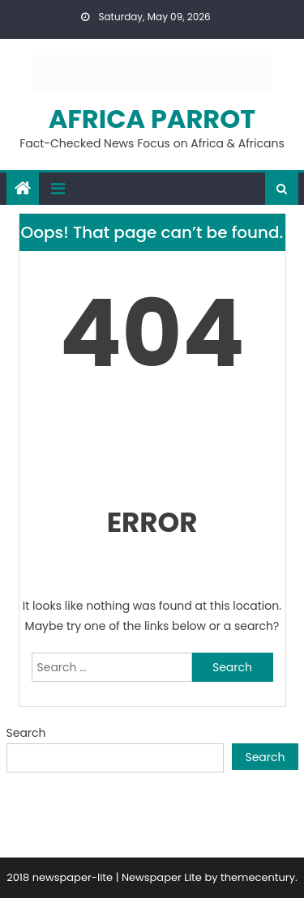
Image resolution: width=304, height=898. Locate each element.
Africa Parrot (152, 118)
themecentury (258, 877)
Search (26, 733)
